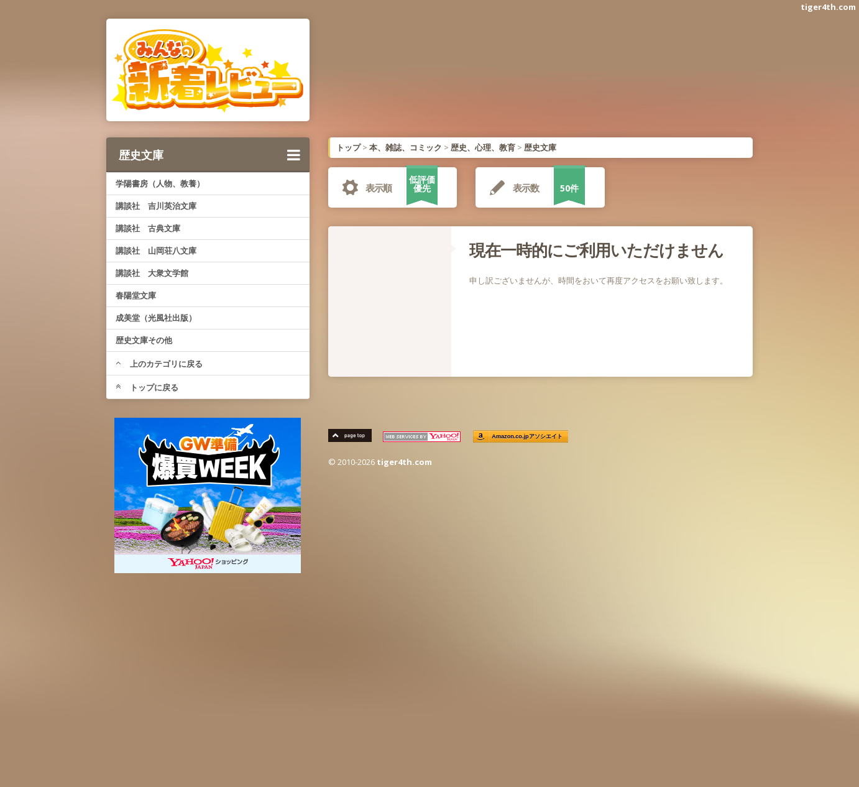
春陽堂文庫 (136, 295)
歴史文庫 (209, 154)
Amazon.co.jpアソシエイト (527, 436)
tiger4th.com (828, 6)
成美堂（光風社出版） (156, 317)
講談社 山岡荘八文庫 (156, 250)
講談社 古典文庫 (148, 228)
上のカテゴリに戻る (159, 363)
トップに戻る (147, 387)
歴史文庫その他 (144, 340)
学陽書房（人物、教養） (160, 183)
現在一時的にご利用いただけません (596, 250)
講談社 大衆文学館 (152, 272)
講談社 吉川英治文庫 (156, 205)
